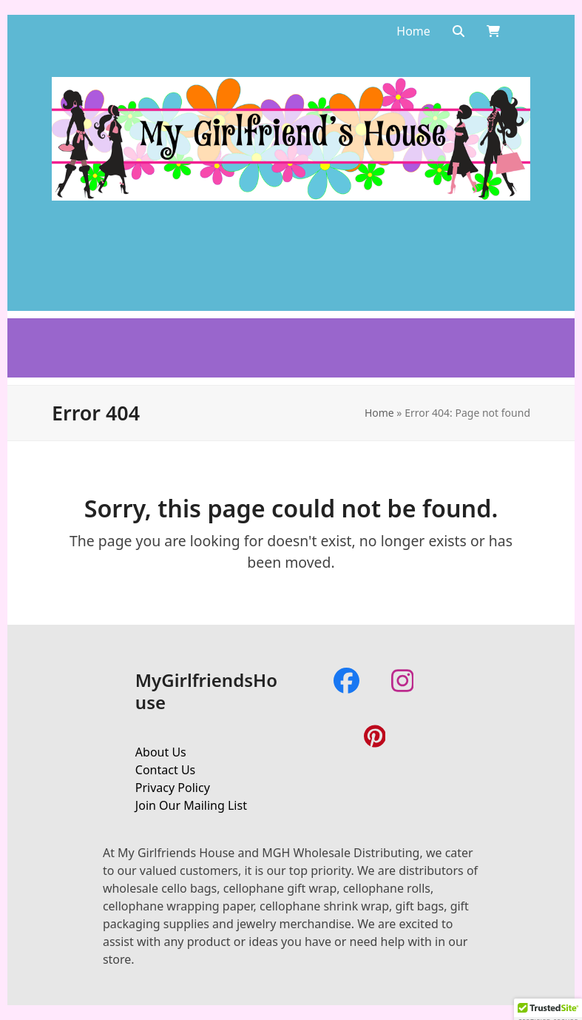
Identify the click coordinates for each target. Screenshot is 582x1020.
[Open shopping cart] (493, 31)
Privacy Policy (172, 787)
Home (379, 413)
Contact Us (165, 770)
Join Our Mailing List (191, 805)
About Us (160, 752)
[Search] (458, 31)
